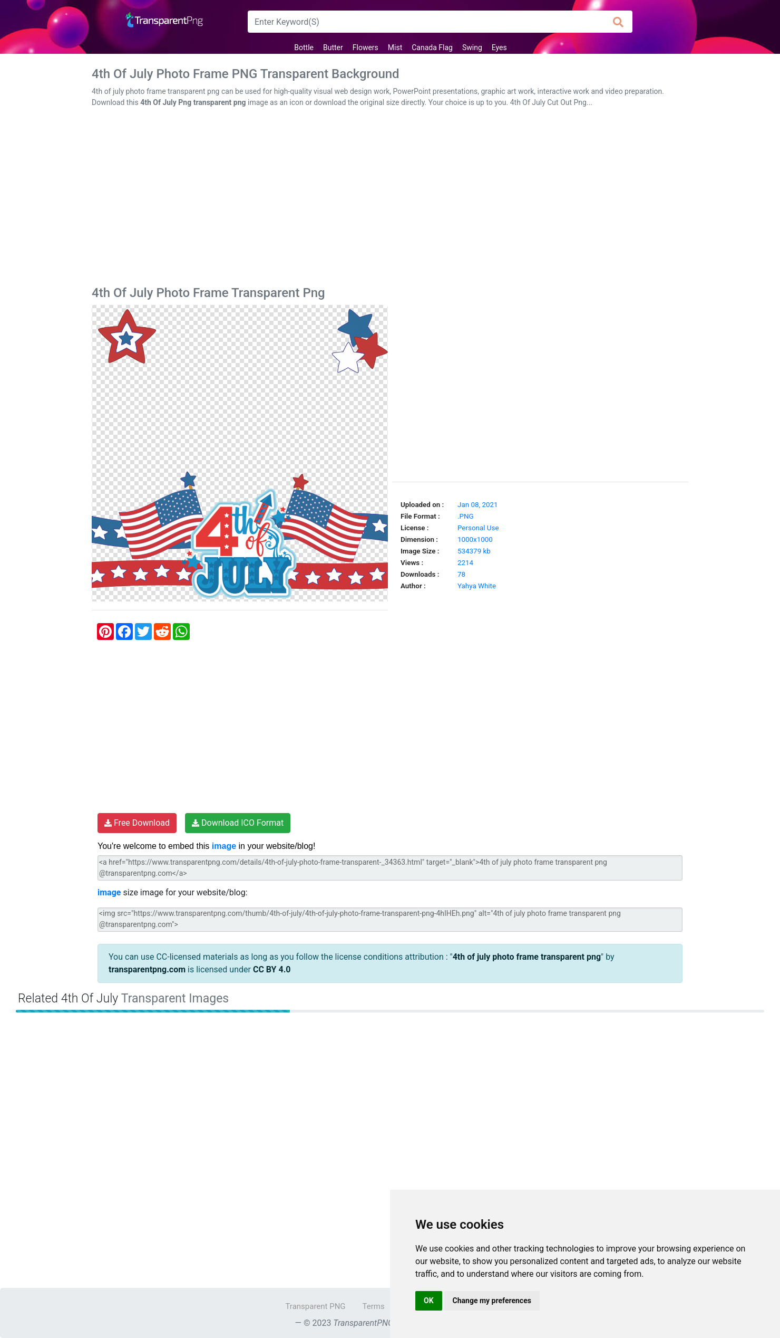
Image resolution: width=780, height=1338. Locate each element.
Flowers (365, 47)
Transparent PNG (315, 1306)
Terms (374, 1306)
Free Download (137, 823)
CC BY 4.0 (272, 969)
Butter (333, 47)
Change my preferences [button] (492, 1300)
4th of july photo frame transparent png (527, 957)
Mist (395, 47)
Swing (472, 47)
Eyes (499, 47)
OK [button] (429, 1300)
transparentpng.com (147, 969)
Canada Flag (432, 47)
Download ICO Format (238, 823)
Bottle (304, 47)
